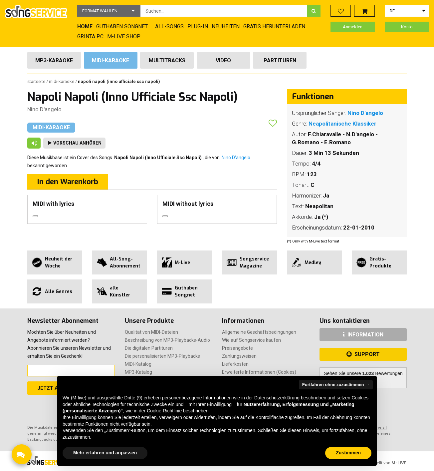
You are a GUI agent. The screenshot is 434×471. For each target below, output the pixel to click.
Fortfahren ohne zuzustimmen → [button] (335, 384)
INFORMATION (363, 334)
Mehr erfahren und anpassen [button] (105, 452)
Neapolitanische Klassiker (342, 123)
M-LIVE (398, 462)
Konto (407, 26)
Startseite (36, 81)
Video (223, 60)
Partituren (280, 60)
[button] (108, 11)
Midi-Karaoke (110, 60)
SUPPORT (363, 354)
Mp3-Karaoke (54, 60)
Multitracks (167, 60)
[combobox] (223, 11)
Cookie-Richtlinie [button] (164, 410)
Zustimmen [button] (348, 452)
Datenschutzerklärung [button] (277, 397)
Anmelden (352, 26)
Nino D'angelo (44, 109)
